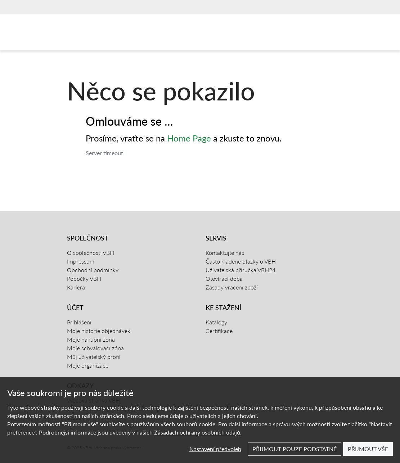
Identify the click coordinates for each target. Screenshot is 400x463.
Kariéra (76, 287)
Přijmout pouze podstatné (294, 448)
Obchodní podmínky (92, 269)
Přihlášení (79, 322)
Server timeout (104, 152)
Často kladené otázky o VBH (241, 261)
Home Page (189, 138)
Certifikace (219, 330)
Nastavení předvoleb (215, 448)
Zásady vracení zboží (232, 287)
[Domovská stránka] (101, 34)
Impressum (80, 261)
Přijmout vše (368, 448)
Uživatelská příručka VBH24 (240, 269)
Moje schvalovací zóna (95, 348)
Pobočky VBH (84, 278)
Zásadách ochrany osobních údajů (197, 432)
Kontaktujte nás (225, 252)
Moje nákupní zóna (91, 339)
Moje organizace (87, 365)
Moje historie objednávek (98, 330)
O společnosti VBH (90, 252)
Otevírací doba (224, 278)
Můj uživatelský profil (94, 356)
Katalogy (216, 322)
